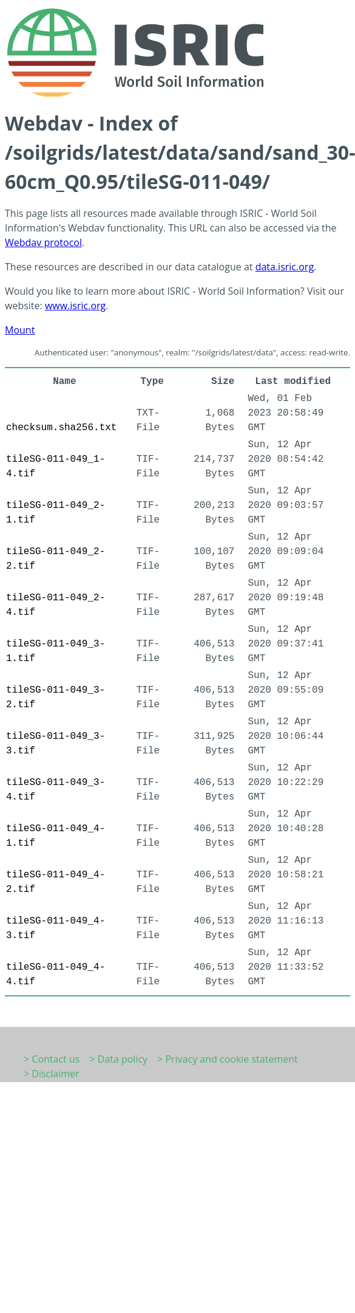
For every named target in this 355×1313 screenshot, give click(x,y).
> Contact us (51, 1059)
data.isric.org (284, 266)
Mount (20, 330)
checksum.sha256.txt (61, 427)
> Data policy (118, 1059)
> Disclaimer (51, 1073)
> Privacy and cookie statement (227, 1059)
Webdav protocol (43, 242)
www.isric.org (75, 305)
